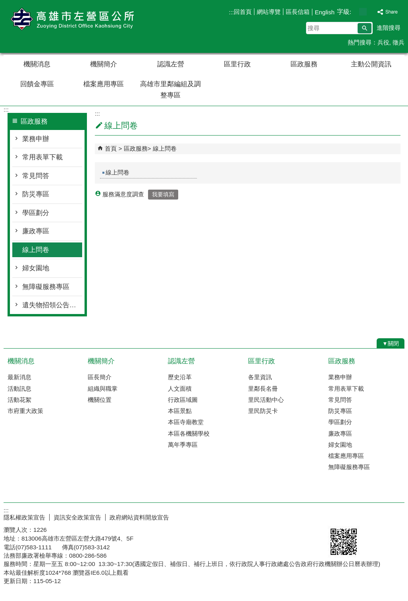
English (325, 12)
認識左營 (170, 64)
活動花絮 (19, 399)
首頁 (111, 148)
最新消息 (19, 377)
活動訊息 (19, 388)
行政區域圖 (183, 399)
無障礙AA (375, 516)
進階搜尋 (388, 27)
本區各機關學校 (189, 433)
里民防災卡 (263, 410)
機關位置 (100, 399)
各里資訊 (260, 377)
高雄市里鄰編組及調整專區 (170, 89)
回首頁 (243, 11)
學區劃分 (35, 213)
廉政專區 (35, 231)
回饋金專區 (37, 84)
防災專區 (35, 194)
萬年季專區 (183, 444)
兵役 (383, 42)
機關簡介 (103, 64)
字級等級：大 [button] (371, 11)
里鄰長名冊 (263, 388)
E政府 (336, 516)
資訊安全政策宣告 (77, 517)
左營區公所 (71, 19)
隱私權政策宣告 (24, 517)
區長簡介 (100, 377)
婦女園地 (35, 268)
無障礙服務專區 (45, 287)
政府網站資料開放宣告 (139, 517)
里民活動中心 (266, 399)
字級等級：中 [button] (363, 12)
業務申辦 (35, 139)
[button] (364, 28)
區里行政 (237, 64)
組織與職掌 (102, 388)
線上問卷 (35, 250)
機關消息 (36, 64)
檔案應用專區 (103, 84)
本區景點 (180, 410)
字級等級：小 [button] (354, 11)
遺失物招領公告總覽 (52, 305)
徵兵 (398, 42)
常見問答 (35, 176)
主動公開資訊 (371, 64)
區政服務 (304, 64)
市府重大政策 (25, 410)
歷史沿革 (180, 377)
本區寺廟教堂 (186, 422)
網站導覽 (269, 11)
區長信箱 (298, 11)
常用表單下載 (42, 157)
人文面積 (180, 388)
